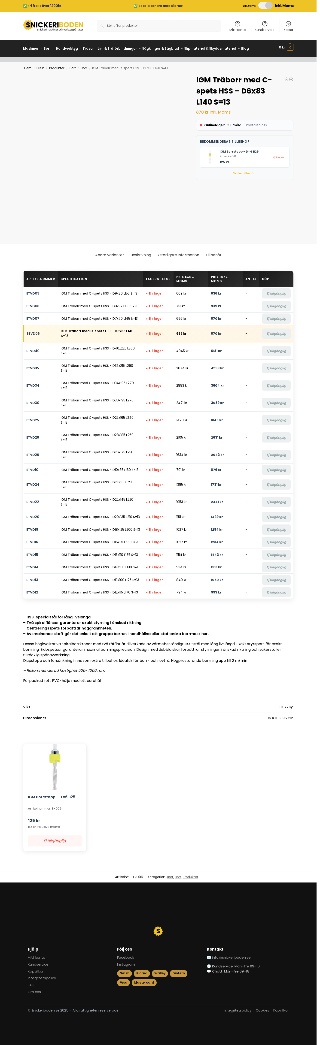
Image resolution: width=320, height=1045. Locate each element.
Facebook (125, 954)
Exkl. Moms (249, 6)
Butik (40, 65)
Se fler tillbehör (244, 171)
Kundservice (264, 26)
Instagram (126, 961)
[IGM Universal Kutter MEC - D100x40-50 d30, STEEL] (291, 77)
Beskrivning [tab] (141, 252)
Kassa (288, 26)
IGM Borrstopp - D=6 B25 (239, 149)
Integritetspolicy (42, 975)
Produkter (56, 65)
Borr (73, 65)
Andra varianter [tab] (109, 252)
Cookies (262, 1007)
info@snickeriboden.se (231, 954)
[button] (286, 47)
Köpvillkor (35, 968)
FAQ (31, 982)
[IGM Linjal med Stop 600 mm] (286, 77)
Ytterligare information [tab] (178, 252)
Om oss (34, 989)
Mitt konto (237, 26)
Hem (27, 65)
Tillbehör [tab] (214, 252)
